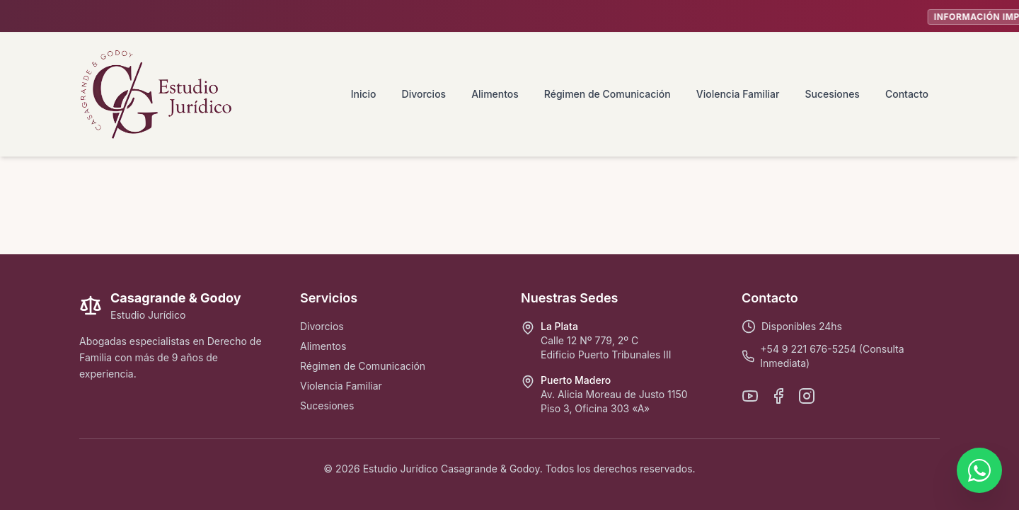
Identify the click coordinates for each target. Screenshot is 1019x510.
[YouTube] (750, 395)
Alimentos (495, 94)
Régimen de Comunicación (607, 94)
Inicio (363, 94)
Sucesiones (832, 94)
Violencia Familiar (738, 94)
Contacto (906, 94)
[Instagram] (806, 395)
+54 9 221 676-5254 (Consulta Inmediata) (832, 356)
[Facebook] (778, 395)
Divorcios (424, 94)
